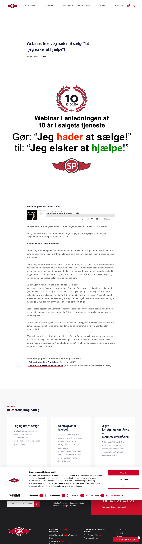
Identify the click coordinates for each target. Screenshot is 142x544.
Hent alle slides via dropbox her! (43, 243)
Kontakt (121, 7)
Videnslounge (100, 7)
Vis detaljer (115, 540)
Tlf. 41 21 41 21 (118, 501)
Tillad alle (123, 517)
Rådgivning (86, 7)
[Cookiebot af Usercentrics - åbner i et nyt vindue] (14, 539)
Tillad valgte (123, 523)
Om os (112, 7)
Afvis (123, 530)
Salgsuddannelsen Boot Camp (44, 362)
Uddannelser (60, 7)
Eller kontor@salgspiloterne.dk (114, 507)
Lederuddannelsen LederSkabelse (46, 365)
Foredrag (74, 7)
